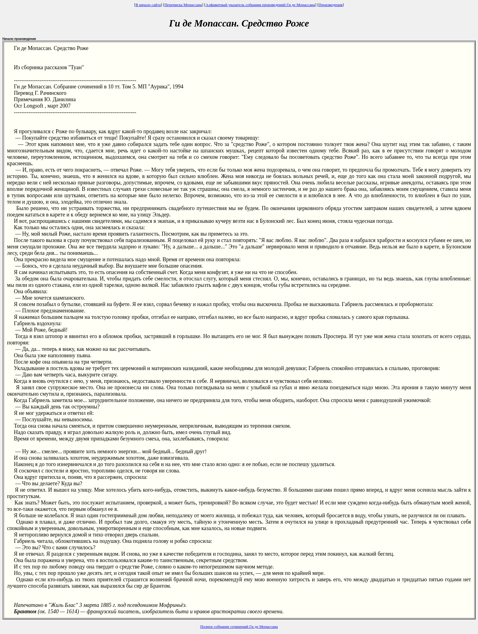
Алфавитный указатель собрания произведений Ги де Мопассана (260, 4)
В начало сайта (148, 4)
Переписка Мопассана (183, 4)
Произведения (330, 4)
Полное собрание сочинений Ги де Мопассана (239, 626)
